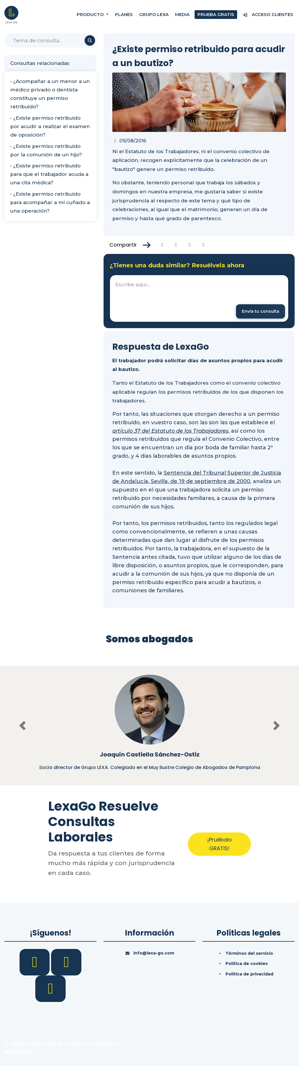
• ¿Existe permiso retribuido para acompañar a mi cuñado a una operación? (50, 202)
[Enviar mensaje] (260, 311)
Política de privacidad (249, 974)
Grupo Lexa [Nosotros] (154, 14)
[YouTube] (50, 988)
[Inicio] (11, 14)
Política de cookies (246, 963)
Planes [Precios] (124, 14)
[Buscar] (50, 40)
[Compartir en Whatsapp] (203, 245)
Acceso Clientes (267, 14)
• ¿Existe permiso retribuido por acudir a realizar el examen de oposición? (50, 126)
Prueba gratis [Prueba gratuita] (215, 14)
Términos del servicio (249, 953)
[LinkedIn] (66, 962)
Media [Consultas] (182, 14)
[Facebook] (35, 962)
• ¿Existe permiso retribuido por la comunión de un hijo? (46, 150)
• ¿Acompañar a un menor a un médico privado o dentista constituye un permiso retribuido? (50, 93)
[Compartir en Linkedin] (189, 245)
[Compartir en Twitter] (176, 245)
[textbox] (199, 298)
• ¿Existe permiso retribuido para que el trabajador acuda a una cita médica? (49, 174)
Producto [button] (91, 14)
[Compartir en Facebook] (162, 245)
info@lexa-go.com (153, 953)
